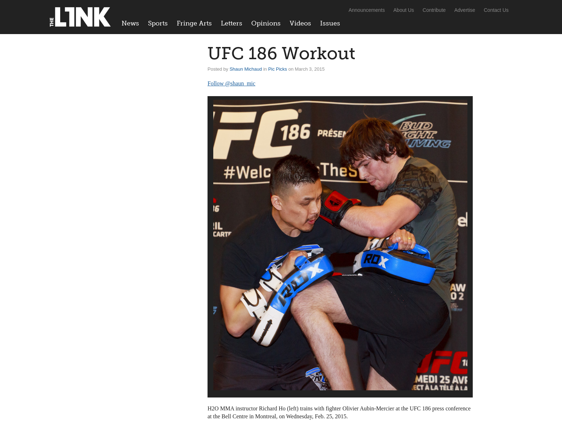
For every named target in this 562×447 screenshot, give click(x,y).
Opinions (266, 23)
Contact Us (496, 10)
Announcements (366, 10)
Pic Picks (277, 69)
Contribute (434, 10)
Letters (231, 23)
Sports (158, 23)
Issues (330, 23)
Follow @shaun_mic (231, 83)
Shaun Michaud (245, 69)
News (130, 23)
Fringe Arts (194, 23)
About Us (404, 10)
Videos (300, 23)
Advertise (464, 10)
